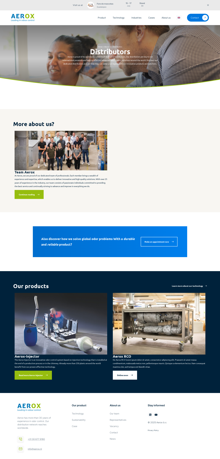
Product (102, 17)
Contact (114, 432)
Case (74, 426)
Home (100, 47)
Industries (136, 17)
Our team (114, 413)
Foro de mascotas (105, 4)
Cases (151, 17)
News (113, 438)
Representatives (118, 419)
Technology (119, 17)
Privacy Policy (153, 430)
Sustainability (79, 419)
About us (166, 17)
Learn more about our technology (187, 286)
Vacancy (114, 426)
